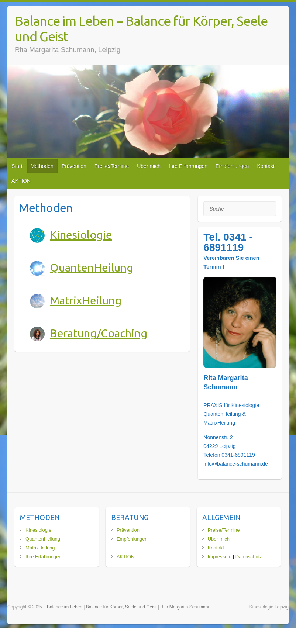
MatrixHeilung (85, 300)
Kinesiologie (81, 234)
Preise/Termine (111, 166)
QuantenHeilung (91, 267)
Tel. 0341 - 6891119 (227, 242)
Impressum (219, 556)
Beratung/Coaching (98, 333)
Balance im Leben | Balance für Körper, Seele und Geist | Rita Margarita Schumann (128, 607)
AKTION (21, 181)
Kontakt (265, 166)
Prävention (74, 166)
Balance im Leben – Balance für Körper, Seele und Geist (141, 28)
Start (17, 166)
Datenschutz (248, 556)
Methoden (42, 166)
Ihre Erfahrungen (188, 166)
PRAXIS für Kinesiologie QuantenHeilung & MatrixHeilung (231, 414)
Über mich (149, 166)
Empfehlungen (232, 166)
